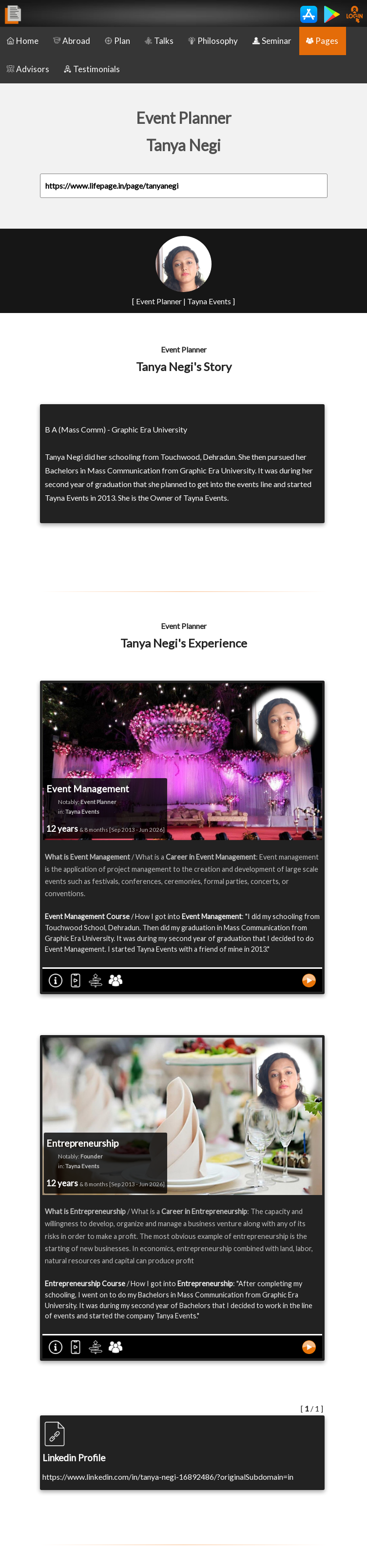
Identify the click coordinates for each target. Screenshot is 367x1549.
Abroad (71, 41)
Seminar (271, 41)
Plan (117, 41)
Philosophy (213, 41)
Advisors (28, 69)
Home (23, 41)
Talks (159, 41)
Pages (322, 41)
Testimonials (92, 69)
